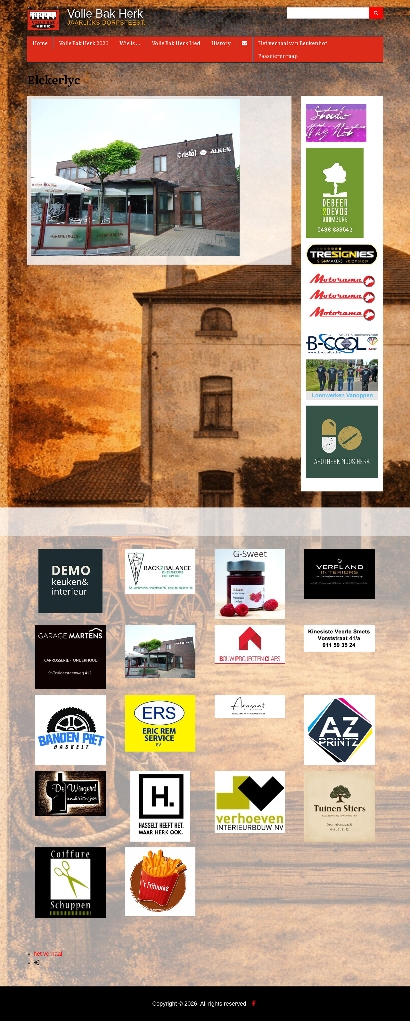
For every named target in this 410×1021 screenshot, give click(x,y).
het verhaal (48, 953)
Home (40, 43)
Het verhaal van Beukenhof (292, 43)
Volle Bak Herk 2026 (83, 43)
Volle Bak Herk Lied (176, 43)
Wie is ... (130, 43)
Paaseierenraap (278, 56)
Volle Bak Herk (105, 13)
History (221, 43)
